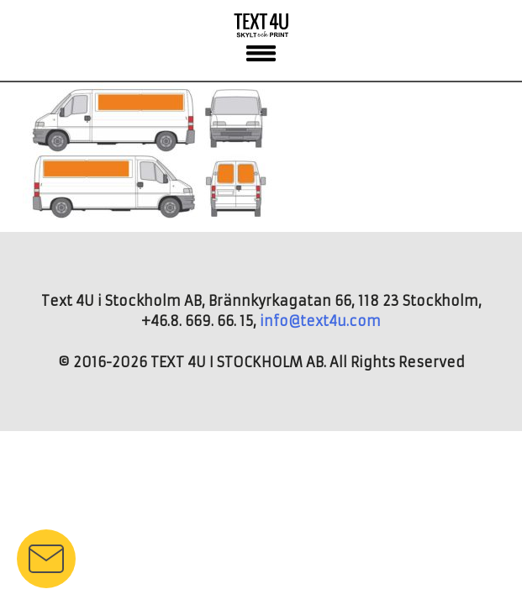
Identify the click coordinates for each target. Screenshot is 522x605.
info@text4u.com (320, 321)
